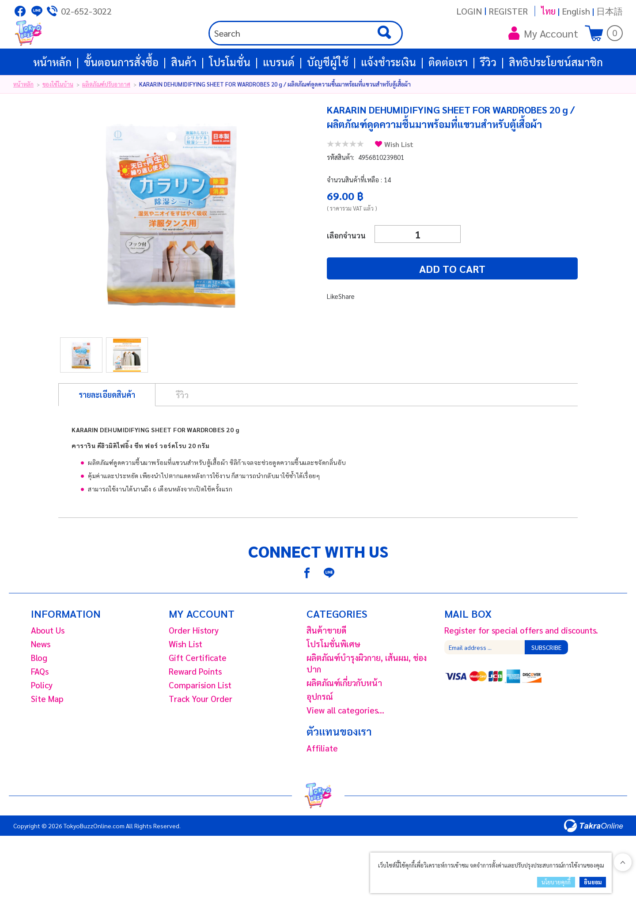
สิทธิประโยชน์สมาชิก (556, 93)
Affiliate (322, 779)
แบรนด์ (279, 93)
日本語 (609, 11)
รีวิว (488, 93)
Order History (194, 661)
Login (469, 11)
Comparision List (200, 715)
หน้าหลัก (52, 93)
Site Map (47, 729)
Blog (39, 688)
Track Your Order (200, 729)
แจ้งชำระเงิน (388, 93)
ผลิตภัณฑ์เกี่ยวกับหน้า (344, 713)
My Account (543, 49)
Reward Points (195, 702)
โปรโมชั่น (229, 93)
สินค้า (184, 93)
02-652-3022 (86, 11)
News (40, 674)
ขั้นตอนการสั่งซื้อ (121, 93)
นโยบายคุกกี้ (556, 882)
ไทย (548, 11)
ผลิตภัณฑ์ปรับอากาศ (106, 115)
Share (346, 327)
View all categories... (345, 741)
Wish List (398, 175)
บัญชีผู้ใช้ (327, 93)
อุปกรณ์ (320, 727)
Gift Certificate (198, 688)
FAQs (40, 702)
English (576, 11)
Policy (42, 715)
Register (508, 11)
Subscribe (546, 678)
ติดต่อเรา (448, 93)
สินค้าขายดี (326, 661)
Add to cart (380, 299)
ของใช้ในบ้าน (57, 115)
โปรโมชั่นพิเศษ (333, 674)
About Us (47, 661)
